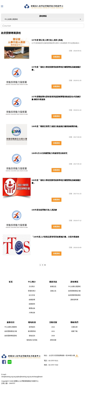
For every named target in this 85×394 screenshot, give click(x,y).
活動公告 (53, 291)
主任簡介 (32, 286)
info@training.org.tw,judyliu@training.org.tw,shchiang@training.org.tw (25, 376)
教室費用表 (32, 331)
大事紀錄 (32, 312)
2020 (53, 335)
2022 (53, 327)
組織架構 (32, 299)
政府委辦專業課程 (74, 295)
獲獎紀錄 (32, 308)
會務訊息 (53, 286)
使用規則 (32, 327)
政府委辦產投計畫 (74, 291)
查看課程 (56, 57)
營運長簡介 (32, 291)
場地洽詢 (32, 335)
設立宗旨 (32, 295)
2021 (53, 331)
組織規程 (32, 304)
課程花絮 (53, 340)
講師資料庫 (74, 299)
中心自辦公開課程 (74, 286)
